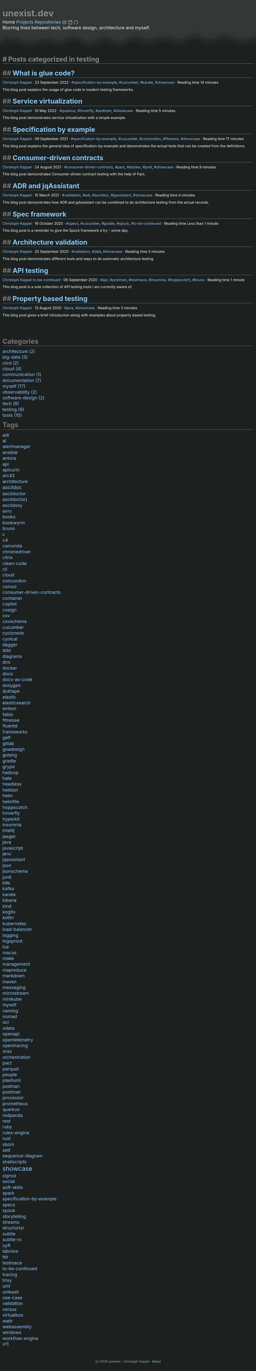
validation (72, 195)
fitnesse (172, 139)
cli (4, 569)
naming (10, 1010)
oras (7, 1051)
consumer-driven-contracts (90, 167)
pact (121, 167)
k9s (6, 882)
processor (13, 1097)
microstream (15, 993)
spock (124, 223)
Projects (25, 22)
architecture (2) (18, 351)
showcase (165, 82)
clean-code (14, 563)
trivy (7, 1280)
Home (8, 22)
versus (9, 1309)
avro (7, 511)
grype (8, 766)
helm (7, 795)
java (70, 308)
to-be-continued (147, 223)
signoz (9, 1175)
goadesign (13, 749)
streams (10, 1222)
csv (6, 615)
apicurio (11, 469)
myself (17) (13, 386)
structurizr (13, 1227)
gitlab (8, 743)
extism (9, 708)
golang (9, 755)
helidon (10, 790)
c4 (5, 540)
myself (9, 1004)
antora (9, 458)
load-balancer (17, 929)
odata (8, 1028)
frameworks (15, 731)
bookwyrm (13, 522)
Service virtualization (47, 101)
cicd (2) (10, 363)
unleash (10, 1292)
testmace (139, 280)
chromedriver (16, 551)
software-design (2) (23, 397)
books (8, 516)
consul (9, 586)
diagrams (12, 656)
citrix (7, 557)
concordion (151, 139)
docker (134, 167)
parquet (10, 1068)
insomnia (158, 280)
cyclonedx (13, 633)
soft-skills (12, 1187)
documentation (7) (21, 380)
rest (6, 1121)
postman (119, 280)
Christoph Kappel (17, 82)
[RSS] (65, 22)
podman (104, 111)
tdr (5, 1256)
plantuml (11, 1080)
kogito (8, 911)
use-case (12, 1297)
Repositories (48, 22)
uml (6, 1286)
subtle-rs (11, 1239)
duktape (11, 691)
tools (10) (12, 415)
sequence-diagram (22, 1155)
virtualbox (12, 1315)
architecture (15, 481)
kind (6, 906)
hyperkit (11, 819)
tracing (9, 1274)
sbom (8, 1144)
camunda (12, 545)
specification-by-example (95, 82)
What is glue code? (43, 73)
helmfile (10, 801)
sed (6, 1150)
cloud (8, 574)
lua (5, 946)
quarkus (69, 111)
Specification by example (53, 129)
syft (6, 1245)
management (16, 964)
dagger (9, 644)
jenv (6, 853)
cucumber (129, 82)
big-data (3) (15, 357)
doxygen (11, 685)
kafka (8, 888)
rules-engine (15, 1132)
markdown (13, 975)
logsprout (12, 941)
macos (9, 952)
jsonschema (15, 871)
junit (148, 167)
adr (87, 195)
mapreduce (14, 970)
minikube (12, 999)
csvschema (14, 621)
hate (7, 778)
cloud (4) (12, 368)
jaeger (9, 836)
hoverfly (86, 111)
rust (6, 1138)
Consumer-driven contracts (57, 158)
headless (11, 784)
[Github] (76, 22)
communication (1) (21, 374)
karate (147, 82)
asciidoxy (12, 505)
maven (9, 981)
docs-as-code (17, 679)
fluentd (9, 725)
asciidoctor (14, 493)
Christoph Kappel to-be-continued (31, 280)
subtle (8, 1233)
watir (7, 1321)
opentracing (15, 1045)
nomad (9, 1016)
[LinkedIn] (71, 22)
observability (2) (19, 392)
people (9, 1074)
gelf (6, 737)
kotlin (8, 917)
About (156, 1361)
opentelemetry (17, 1039)
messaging (13, 987)
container (12, 598)
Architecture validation (49, 242)
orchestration (16, 1057)
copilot (9, 604)
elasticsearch (16, 702)
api (105, 280)
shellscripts (14, 1161)
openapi (10, 1033)
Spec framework (39, 214)
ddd (97, 251)
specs (73, 223)
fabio (7, 714)
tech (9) (10, 403)
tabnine (10, 1251)
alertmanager (16, 446)
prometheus (15, 1103)
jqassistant (122, 195)
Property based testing (49, 299)
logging (10, 935)
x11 (5, 1344)
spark (8, 1193)
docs (7, 673)
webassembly (17, 1326)
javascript (12, 848)
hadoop (10, 772)
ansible (9, 452)
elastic (9, 697)
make (8, 958)
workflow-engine (20, 1338)
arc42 (8, 475)
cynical (9, 639)
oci (5, 1022)
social (8, 1181)
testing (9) (13, 409)
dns (6, 662)
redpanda (12, 1115)
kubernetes (14, 923)
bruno (200, 280)
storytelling (14, 1216)
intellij (8, 830)
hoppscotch (180, 280)
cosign (9, 609)
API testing (30, 271)
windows (11, 1332)
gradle (109, 223)
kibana (9, 900)
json (6, 865)
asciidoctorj (14, 499)
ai (4, 440)
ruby (7, 1126)
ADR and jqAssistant (45, 186)
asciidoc (101, 195)
